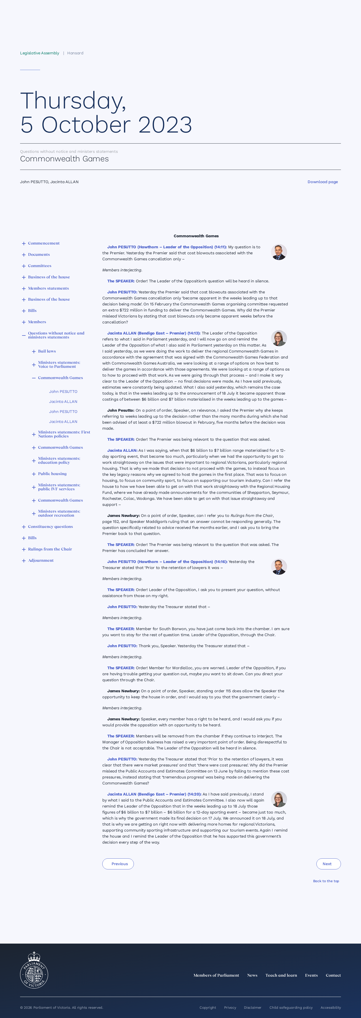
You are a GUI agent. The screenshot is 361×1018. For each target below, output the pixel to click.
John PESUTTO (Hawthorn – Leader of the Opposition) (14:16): (167, 561)
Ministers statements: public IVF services (59, 487)
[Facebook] (316, 987)
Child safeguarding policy (291, 1007)
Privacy (230, 1007)
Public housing (52, 474)
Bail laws (47, 351)
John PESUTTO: (122, 292)
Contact (333, 975)
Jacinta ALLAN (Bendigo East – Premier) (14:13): (154, 333)
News (252, 975)
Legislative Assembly (39, 53)
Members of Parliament (216, 975)
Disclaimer (252, 1007)
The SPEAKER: (121, 281)
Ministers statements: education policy (59, 461)
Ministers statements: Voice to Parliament (59, 365)
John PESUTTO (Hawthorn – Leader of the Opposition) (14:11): (167, 247)
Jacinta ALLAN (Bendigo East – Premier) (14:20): (154, 794)
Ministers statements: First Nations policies (64, 434)
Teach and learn (281, 975)
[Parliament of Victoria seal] (34, 970)
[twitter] (283, 987)
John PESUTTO (63, 391)
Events (311, 975)
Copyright (208, 1007)
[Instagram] (305, 987)
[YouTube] (327, 987)
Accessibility (331, 1007)
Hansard (75, 53)
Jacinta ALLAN (63, 401)
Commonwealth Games (60, 378)
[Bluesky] (338, 987)
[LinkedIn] (294, 987)
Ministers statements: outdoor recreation (59, 513)
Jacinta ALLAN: (122, 450)
